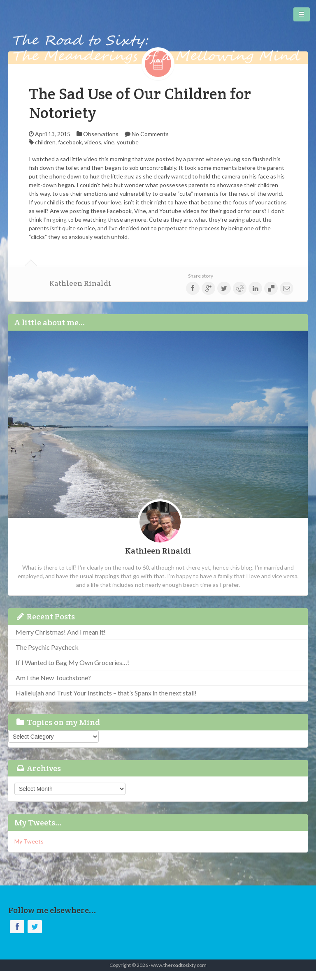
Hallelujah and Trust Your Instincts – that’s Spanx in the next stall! (106, 693)
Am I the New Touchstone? (53, 677)
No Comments (150, 133)
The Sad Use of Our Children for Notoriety (140, 103)
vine (109, 142)
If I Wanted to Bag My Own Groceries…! (72, 662)
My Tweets (29, 841)
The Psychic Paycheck (47, 647)
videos (92, 142)
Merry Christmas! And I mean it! (61, 632)
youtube (128, 142)
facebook (70, 142)
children (45, 142)
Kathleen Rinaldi (80, 283)
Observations (100, 133)
